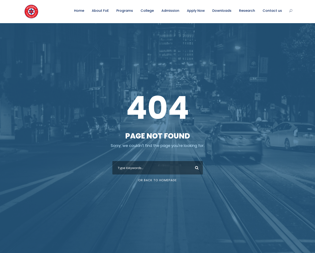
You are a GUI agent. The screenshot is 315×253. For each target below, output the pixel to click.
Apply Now (196, 10)
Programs (124, 10)
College (147, 10)
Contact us (272, 10)
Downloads (221, 10)
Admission (170, 10)
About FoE (100, 10)
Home (79, 10)
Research (247, 10)
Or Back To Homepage (157, 180)
